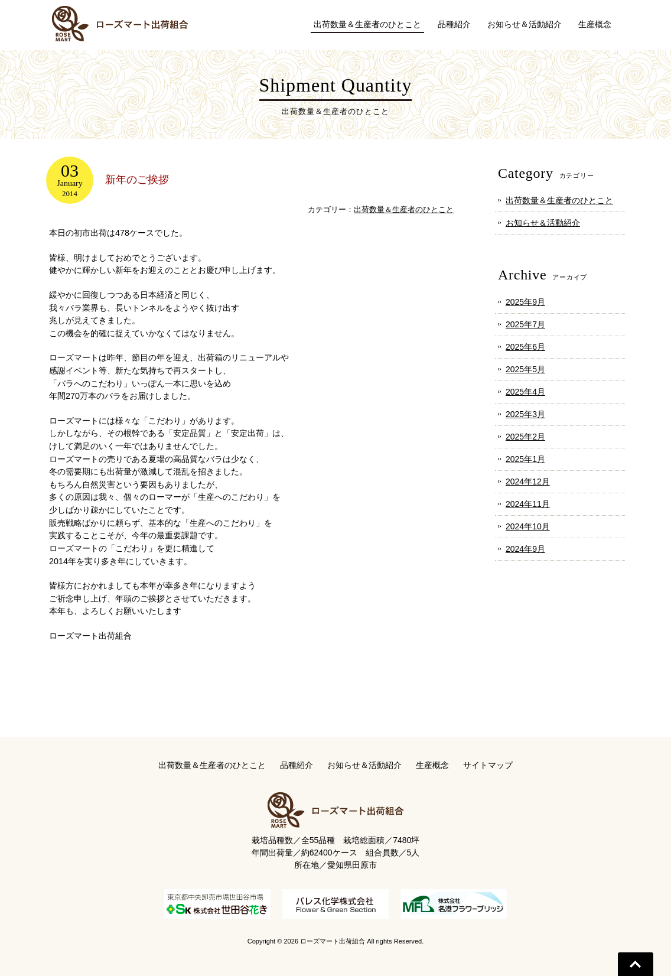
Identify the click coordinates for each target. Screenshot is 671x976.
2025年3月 (525, 414)
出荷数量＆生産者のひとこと (404, 209)
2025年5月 (525, 369)
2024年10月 (528, 526)
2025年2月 (525, 436)
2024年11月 (528, 504)
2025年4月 (525, 391)
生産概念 (432, 765)
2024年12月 (528, 481)
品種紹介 (296, 765)
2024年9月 (525, 549)
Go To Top (635, 964)
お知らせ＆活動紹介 (543, 222)
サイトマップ (488, 765)
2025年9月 (525, 302)
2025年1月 (525, 459)
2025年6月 (525, 347)
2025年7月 (525, 324)
